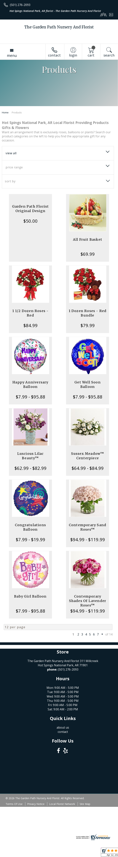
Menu (12, 55)
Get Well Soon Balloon (87, 384)
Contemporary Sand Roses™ (87, 527)
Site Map (85, 804)
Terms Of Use (14, 804)
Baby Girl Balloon (30, 596)
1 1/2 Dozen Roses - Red (30, 313)
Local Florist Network (62, 804)
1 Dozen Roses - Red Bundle (88, 313)
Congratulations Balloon (30, 527)
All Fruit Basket (87, 239)
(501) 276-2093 (20, 5)
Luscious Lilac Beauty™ (30, 455)
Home (5, 112)
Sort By (10, 181)
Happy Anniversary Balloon (30, 384)
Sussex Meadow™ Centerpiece (87, 455)
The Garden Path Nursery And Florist (59, 27)
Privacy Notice (35, 804)
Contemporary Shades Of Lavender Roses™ (87, 600)
